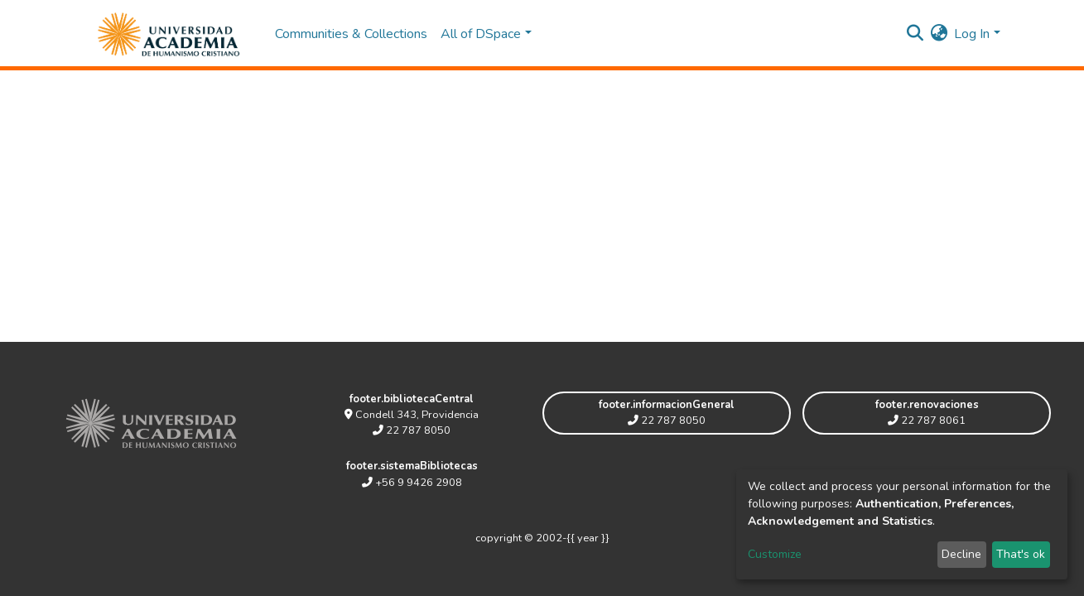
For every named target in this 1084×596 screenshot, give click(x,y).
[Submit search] (914, 34)
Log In (972, 34)
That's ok (1020, 554)
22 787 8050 (411, 430)
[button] (938, 34)
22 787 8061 (927, 420)
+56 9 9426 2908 (412, 482)
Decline (961, 554)
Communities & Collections (351, 34)
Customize (775, 554)
